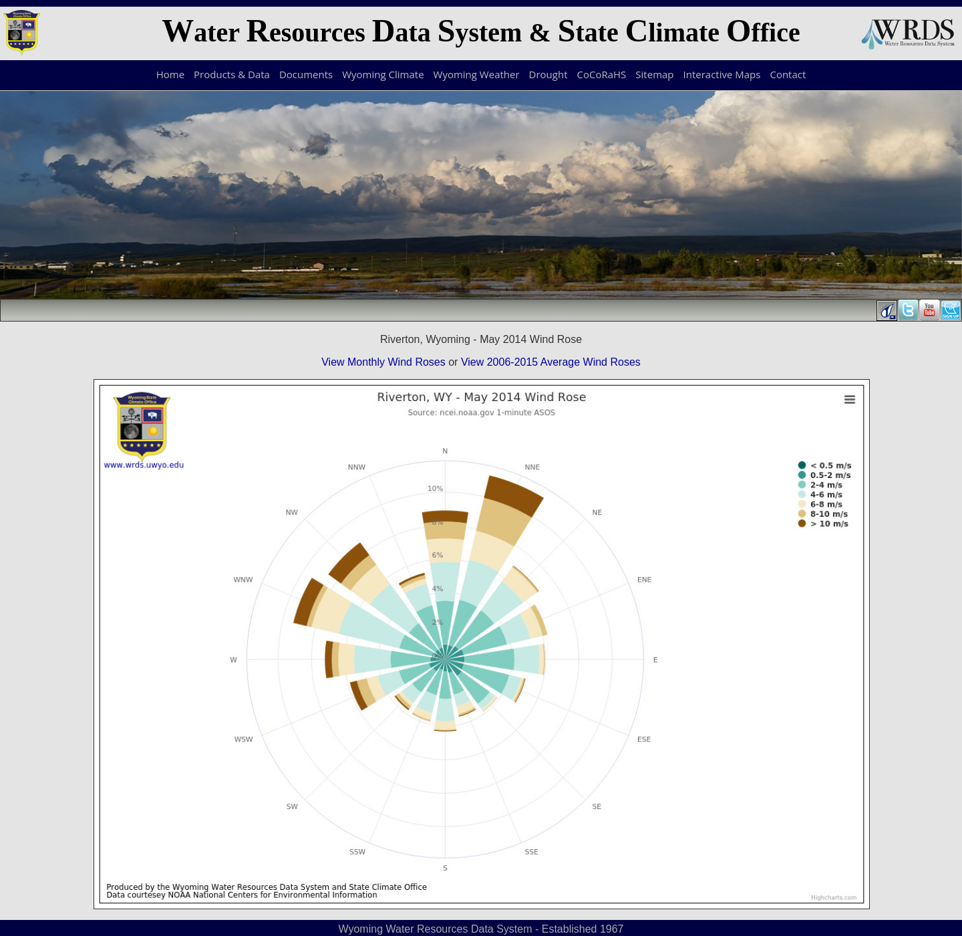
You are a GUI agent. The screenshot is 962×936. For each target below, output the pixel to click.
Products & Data (232, 74)
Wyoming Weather (477, 74)
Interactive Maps (722, 74)
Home (170, 74)
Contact (788, 74)
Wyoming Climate (383, 74)
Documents (306, 74)
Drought (548, 74)
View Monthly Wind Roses (383, 362)
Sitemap (654, 74)
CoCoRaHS (602, 74)
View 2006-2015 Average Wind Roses (551, 362)
